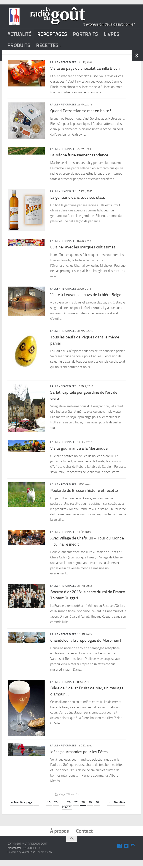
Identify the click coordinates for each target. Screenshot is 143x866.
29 (90, 807)
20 (56, 807)
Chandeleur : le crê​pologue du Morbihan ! (85, 644)
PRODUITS (20, 47)
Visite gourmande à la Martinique (79, 452)
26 (69, 807)
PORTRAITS (91, 35)
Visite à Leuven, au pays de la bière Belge (85, 298)
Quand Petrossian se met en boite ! (80, 113)
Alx (50, 858)
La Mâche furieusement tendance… (80, 157)
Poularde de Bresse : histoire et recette (84, 495)
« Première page (21, 807)
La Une (54, 64)
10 (48, 807)
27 (76, 807)
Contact (85, 836)
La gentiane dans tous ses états (77, 200)
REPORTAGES (55, 35)
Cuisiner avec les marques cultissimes (82, 250)
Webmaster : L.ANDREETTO (23, 854)
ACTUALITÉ (20, 35)
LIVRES (119, 35)
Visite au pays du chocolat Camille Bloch (85, 70)
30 (97, 807)
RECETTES (50, 47)
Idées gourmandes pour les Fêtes (79, 757)
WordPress (28, 858)
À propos (59, 836)
